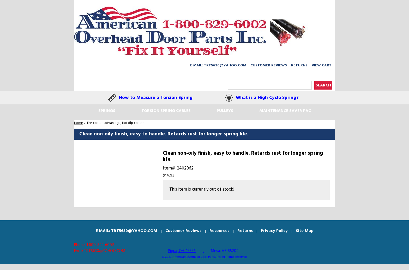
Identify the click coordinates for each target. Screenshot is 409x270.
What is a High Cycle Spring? (267, 98)
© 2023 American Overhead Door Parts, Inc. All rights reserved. (204, 257)
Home (78, 123)
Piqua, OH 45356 (182, 251)
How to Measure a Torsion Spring (156, 98)
